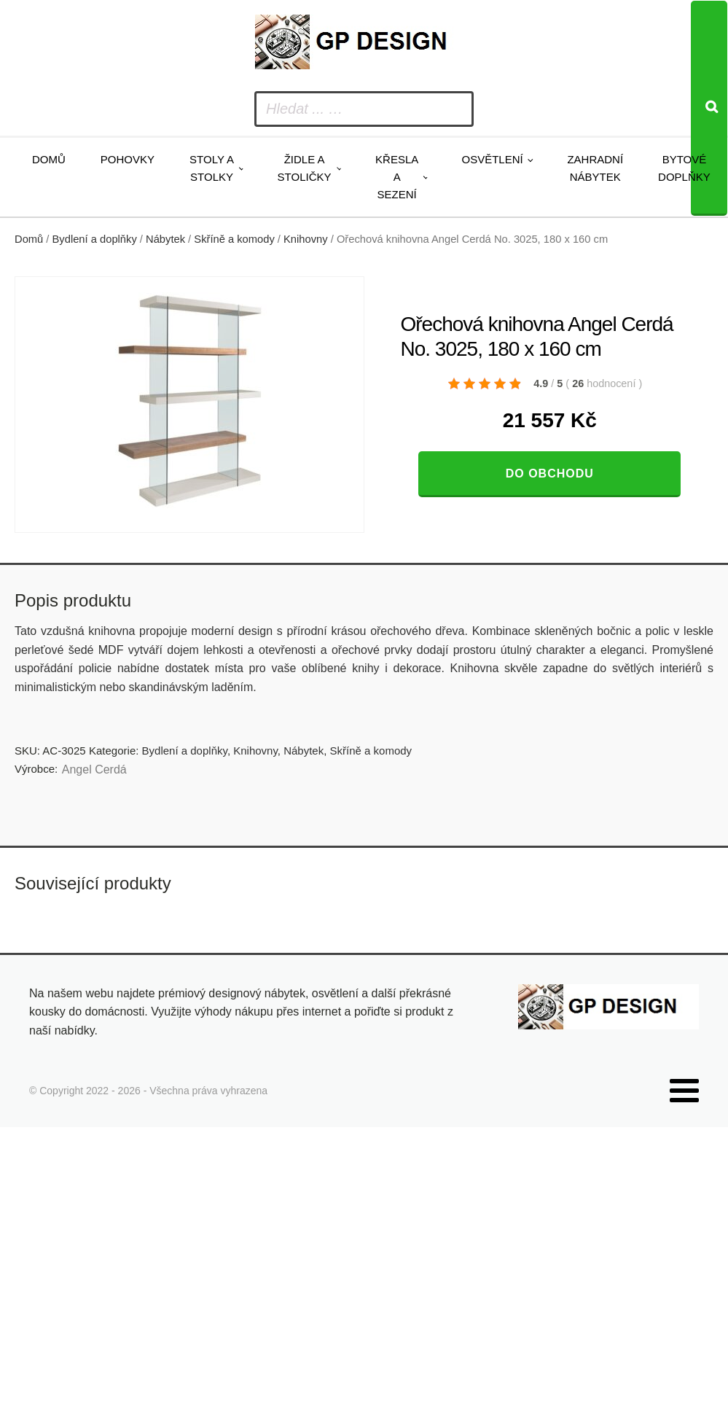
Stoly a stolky (211, 168)
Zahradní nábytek (595, 168)
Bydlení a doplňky (94, 239)
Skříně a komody (234, 239)
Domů (49, 159)
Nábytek (165, 239)
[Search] (709, 108)
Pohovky (127, 159)
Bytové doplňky (684, 168)
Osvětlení (491, 159)
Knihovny (305, 239)
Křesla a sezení (396, 176)
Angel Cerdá (94, 769)
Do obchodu (550, 473)
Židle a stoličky (305, 168)
